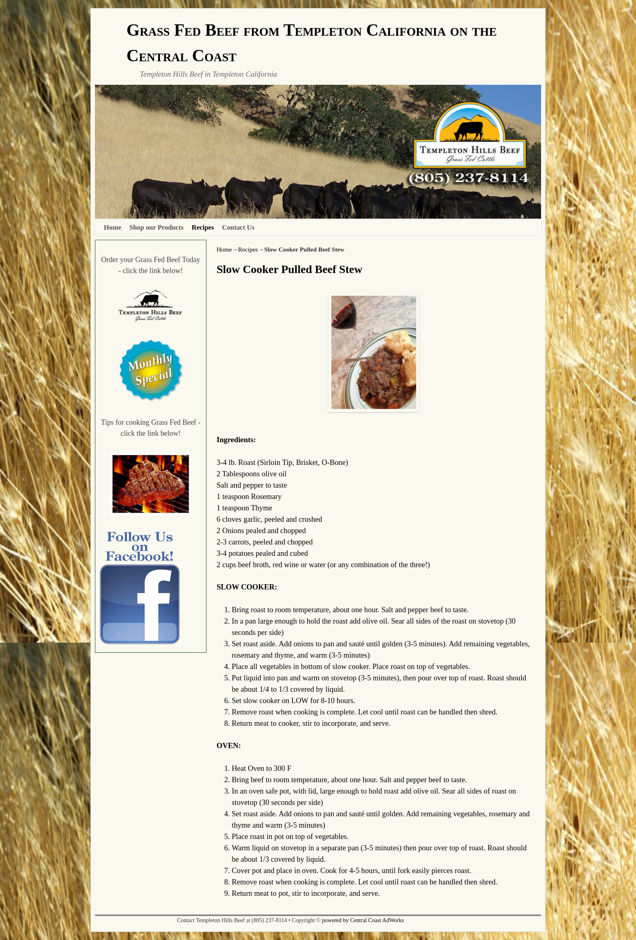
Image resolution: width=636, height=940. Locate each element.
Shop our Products (156, 227)
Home (112, 227)
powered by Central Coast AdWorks (363, 920)
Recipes (203, 227)
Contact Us (238, 227)
